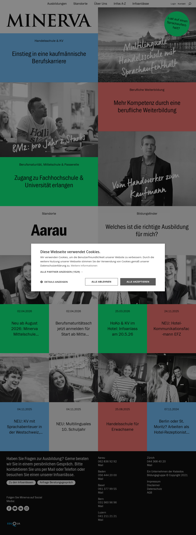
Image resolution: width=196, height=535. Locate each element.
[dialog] (98, 267)
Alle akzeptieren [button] (138, 281)
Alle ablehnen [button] (101, 281)
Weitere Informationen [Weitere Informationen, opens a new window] (84, 265)
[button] (98, 271)
